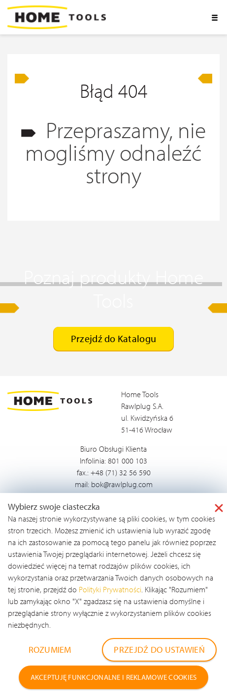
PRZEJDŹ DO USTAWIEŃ (159, 649)
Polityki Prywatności (110, 589)
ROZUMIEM (50, 649)
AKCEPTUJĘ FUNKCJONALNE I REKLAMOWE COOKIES (114, 677)
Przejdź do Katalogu (113, 338)
